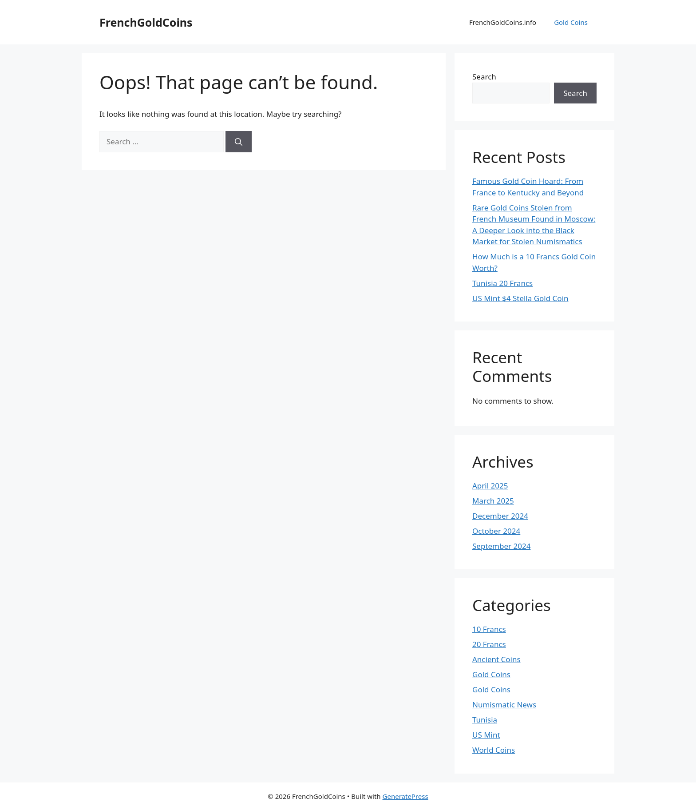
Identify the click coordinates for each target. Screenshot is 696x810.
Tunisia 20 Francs (502, 283)
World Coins (493, 750)
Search (484, 76)
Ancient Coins (496, 659)
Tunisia (484, 720)
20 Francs (489, 644)
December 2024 (500, 516)
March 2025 (493, 501)
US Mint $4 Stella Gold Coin (520, 298)
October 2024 (496, 531)
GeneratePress (405, 796)
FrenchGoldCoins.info (502, 22)
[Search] (238, 141)
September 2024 (501, 546)
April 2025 (490, 485)
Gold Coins (571, 22)
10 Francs (489, 629)
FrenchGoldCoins (146, 22)
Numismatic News (504, 704)
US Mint (486, 735)
